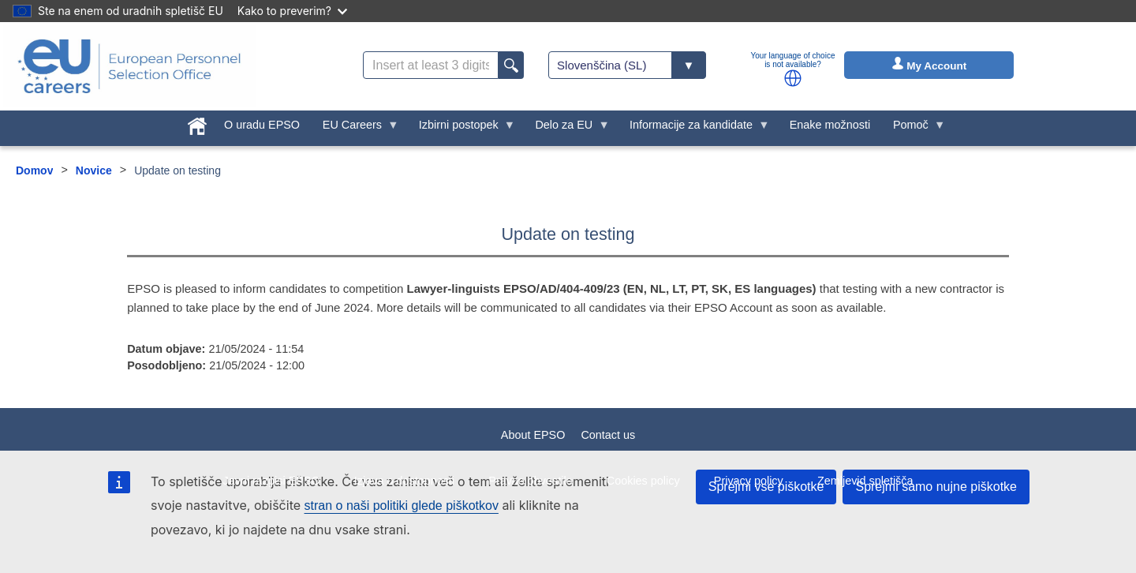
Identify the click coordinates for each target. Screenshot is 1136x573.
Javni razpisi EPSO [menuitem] (271, 480)
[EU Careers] (129, 66)
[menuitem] (197, 123)
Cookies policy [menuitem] (643, 480)
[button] (792, 78)
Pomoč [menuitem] (914, 128)
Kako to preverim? (292, 10)
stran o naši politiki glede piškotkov (402, 505)
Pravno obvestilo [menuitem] (530, 480)
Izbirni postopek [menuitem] (461, 128)
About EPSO (533, 435)
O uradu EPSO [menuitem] (262, 124)
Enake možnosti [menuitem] (830, 124)
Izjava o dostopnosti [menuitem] (404, 480)
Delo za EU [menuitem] (567, 128)
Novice (94, 170)
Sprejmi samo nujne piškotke (936, 486)
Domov (34, 170)
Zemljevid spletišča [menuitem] (865, 480)
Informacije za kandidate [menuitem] (694, 128)
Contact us (608, 435)
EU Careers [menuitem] (354, 128)
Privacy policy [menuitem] (748, 480)
